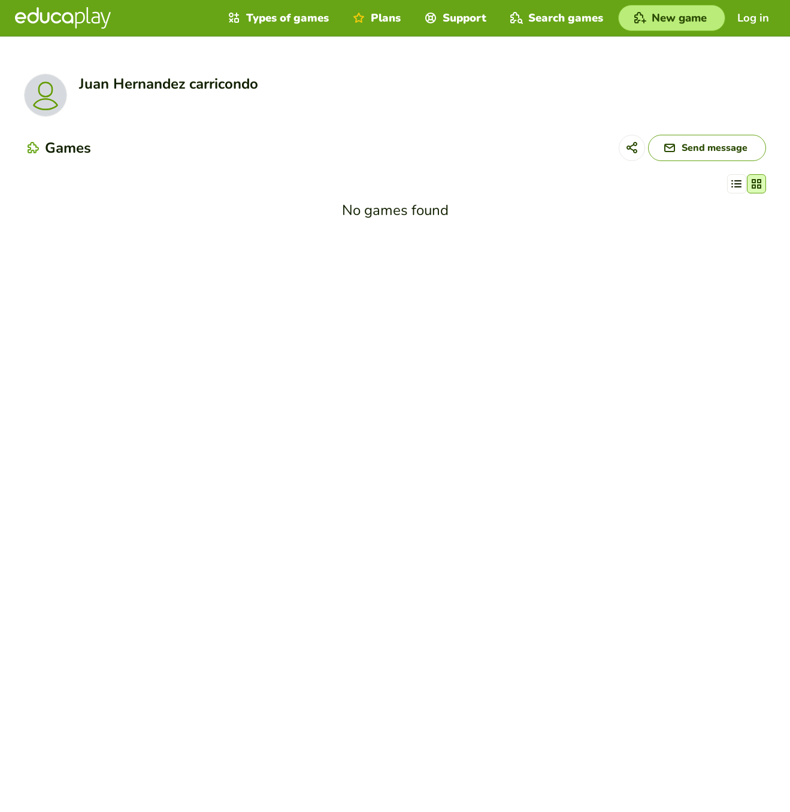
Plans (375, 18)
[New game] (671, 18)
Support (454, 18)
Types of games (277, 18)
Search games (555, 18)
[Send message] (707, 148)
